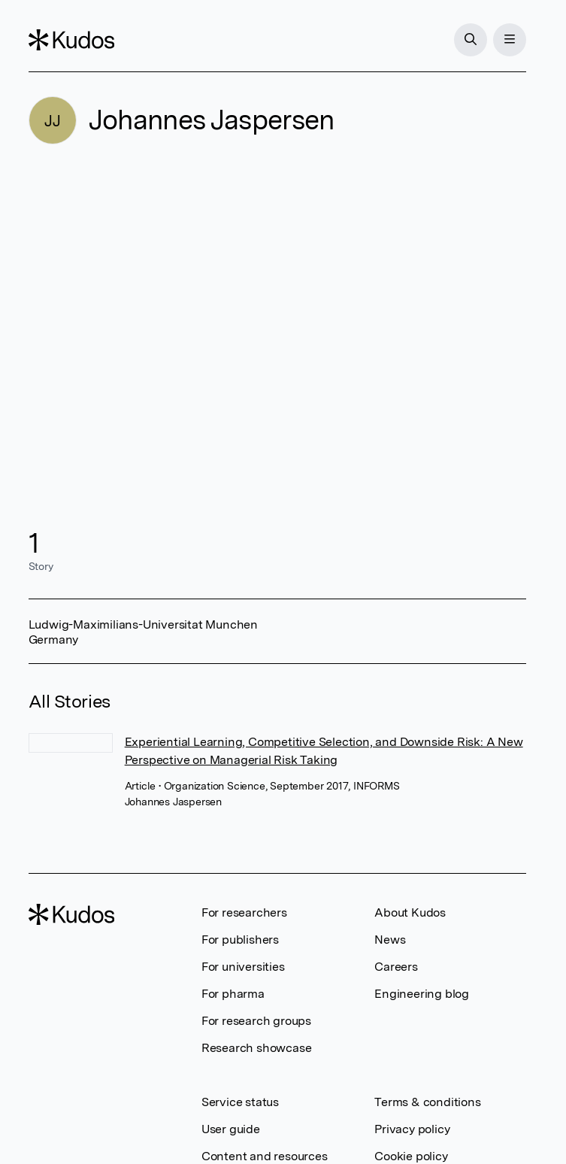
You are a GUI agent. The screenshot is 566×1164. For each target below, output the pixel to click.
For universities (243, 966)
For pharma (233, 994)
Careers (396, 966)
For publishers (240, 939)
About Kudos (410, 912)
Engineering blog (421, 994)
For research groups (256, 1021)
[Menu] (509, 39)
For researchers (244, 912)
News (389, 939)
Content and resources (264, 1156)
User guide (230, 1129)
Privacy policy (411, 1129)
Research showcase (256, 1048)
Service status (240, 1102)
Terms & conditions (427, 1102)
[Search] (470, 39)
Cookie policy (410, 1156)
